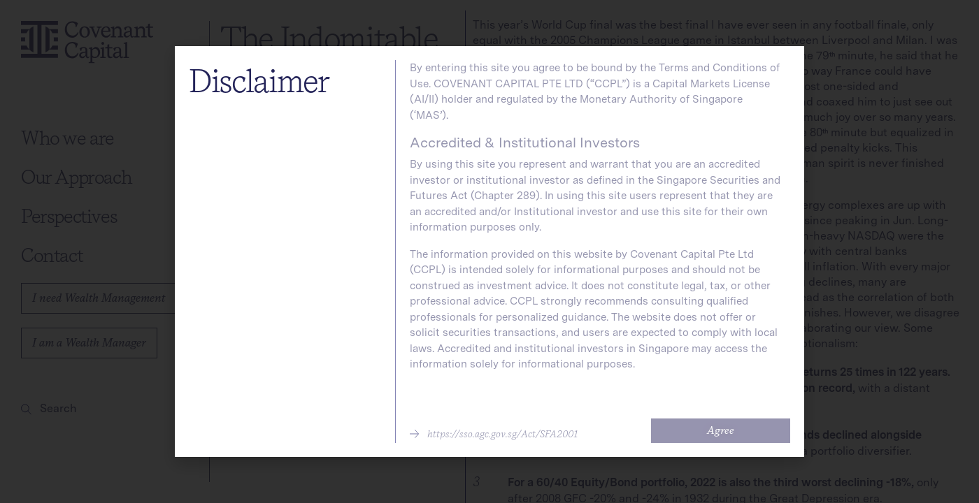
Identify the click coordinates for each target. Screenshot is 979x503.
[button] (494, 434)
